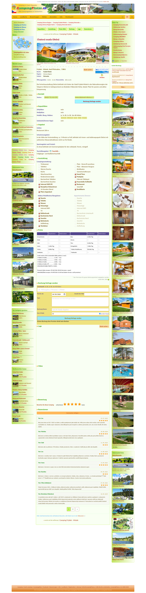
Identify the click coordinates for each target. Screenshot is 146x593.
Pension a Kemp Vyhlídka (20, 390)
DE (127, 17)
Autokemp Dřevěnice (18, 289)
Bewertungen (34, 17)
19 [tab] (91, 67)
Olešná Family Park (18, 75)
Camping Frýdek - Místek (69, 34)
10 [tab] (66, 67)
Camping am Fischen (20, 25)
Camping (20, 587)
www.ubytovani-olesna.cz (84, 97)
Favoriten (124, 61)
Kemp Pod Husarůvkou (19, 118)
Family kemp (118, 50)
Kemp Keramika (17, 170)
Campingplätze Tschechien (42, 590)
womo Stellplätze (19, 22)
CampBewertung (19, 55)
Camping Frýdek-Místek (60, 22)
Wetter (44, 17)
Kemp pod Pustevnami (19, 398)
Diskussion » (81, 516)
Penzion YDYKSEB (18, 101)
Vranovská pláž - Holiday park (21, 340)
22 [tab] (99, 67)
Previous (38, 54)
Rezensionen (88, 29)
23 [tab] (102, 67)
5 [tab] (52, 67)
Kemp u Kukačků (119, 39)
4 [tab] (49, 67)
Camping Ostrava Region (44, 22)
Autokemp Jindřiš (119, 57)
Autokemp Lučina (18, 110)
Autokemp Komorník (120, 44)
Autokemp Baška (17, 83)
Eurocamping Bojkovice (120, 55)
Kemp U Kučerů (119, 52)
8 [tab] (60, 67)
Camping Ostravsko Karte (63, 25)
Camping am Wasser (20, 27)
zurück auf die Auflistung (51, 34)
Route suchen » (88, 70)
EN (132, 17)
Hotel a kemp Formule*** (19, 303)
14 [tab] (77, 67)
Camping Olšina (119, 41)
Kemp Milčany (130, 83)
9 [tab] (63, 67)
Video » (123, 87)
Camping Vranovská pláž (121, 25)
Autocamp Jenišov (119, 27)
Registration (72, 587)
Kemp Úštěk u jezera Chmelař (21, 348)
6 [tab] (55, 67)
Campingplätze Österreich (76, 590)
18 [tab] (88, 67)
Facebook (45, 587)
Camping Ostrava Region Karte (46, 25)
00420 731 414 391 (51, 97)
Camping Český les (27, 152)
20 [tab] (94, 67)
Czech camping (28, 587)
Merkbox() (69, 17)
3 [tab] (46, 67)
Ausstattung (51, 29)
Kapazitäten (41, 29)
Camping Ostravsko (74, 22)
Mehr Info (106, 1)
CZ (122, 17)
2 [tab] (44, 67)
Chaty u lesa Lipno (119, 32)
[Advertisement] (23, 435)
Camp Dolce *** (17, 357)
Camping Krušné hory (25, 157)
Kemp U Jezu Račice (118, 559)
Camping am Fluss (19, 29)
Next (108, 54)
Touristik (55, 151)
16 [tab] (83, 67)
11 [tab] (69, 67)
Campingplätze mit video (21, 52)
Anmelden (53, 17)
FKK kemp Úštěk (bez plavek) (120, 530)
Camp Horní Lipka (18, 372)
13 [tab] (74, 67)
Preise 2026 (62, 29)
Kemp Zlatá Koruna (17, 215)
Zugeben (116, 61)
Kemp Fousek (16, 416)
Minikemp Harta (17, 381)
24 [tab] (105, 67)
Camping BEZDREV (120, 37)
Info (61, 17)
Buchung (71, 29)
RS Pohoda (15, 245)
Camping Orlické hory (20, 150)
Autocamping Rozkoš (18, 259)
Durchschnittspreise (20, 57)
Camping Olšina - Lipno (19, 331)
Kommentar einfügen (73, 413)
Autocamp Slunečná (18, 274)
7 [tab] (58, 67)
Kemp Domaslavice (18, 136)
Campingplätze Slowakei (106, 590)
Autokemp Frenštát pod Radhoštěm (23, 127)
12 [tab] (72, 67)
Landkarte (23, 17)
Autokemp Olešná (18, 66)
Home (15, 17)
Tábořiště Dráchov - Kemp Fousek (22, 230)
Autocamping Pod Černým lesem (122, 47)
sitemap (79, 587)
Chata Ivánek (16, 92)
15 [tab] (80, 67)
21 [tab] (97, 67)
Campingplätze (37, 587)
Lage (79, 29)
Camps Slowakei (19, 32)
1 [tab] (41, 67)
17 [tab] (86, 67)
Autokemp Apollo (17, 200)
